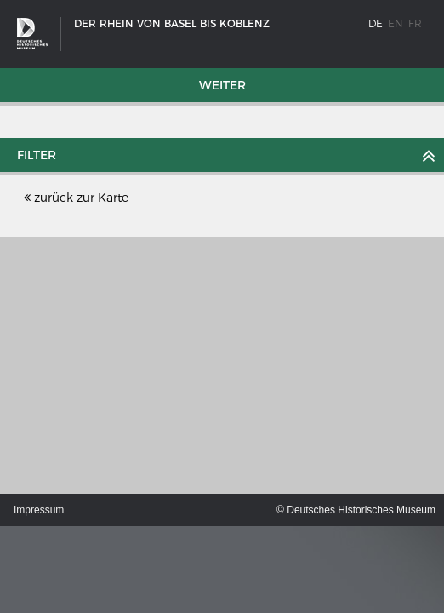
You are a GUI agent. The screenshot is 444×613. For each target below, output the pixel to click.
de (375, 23)
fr (415, 23)
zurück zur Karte (76, 197)
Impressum (39, 510)
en (395, 23)
